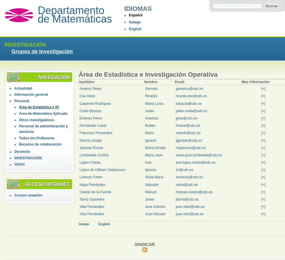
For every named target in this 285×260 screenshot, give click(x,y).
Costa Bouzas (90, 111)
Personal (21, 101)
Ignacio (150, 140)
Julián (149, 111)
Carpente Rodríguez (95, 104)
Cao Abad (87, 96)
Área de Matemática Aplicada (43, 114)
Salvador (152, 185)
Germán (151, 89)
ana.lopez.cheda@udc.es (195, 162)
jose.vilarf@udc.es (190, 207)
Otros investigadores (36, 120)
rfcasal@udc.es (188, 126)
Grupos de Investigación (42, 51)
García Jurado (91, 140)
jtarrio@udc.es (187, 199)
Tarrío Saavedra (92, 199)
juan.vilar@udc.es (190, 214)
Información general (31, 95)
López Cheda (90, 162)
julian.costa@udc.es (191, 111)
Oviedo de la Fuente (95, 192)
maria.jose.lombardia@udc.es (199, 155)
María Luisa (154, 104)
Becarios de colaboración (40, 144)
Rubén (150, 126)
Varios (19, 164)
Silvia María (154, 177)
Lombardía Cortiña (94, 155)
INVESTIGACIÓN (28, 158)
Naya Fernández (93, 185)
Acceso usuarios (28, 195)
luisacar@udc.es (189, 104)
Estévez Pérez (91, 118)
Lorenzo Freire (91, 177)
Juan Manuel (155, 214)
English (135, 29)
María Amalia (155, 148)
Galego (135, 22)
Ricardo (151, 96)
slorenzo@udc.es (189, 177)
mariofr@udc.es (188, 133)
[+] (263, 89)
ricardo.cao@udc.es (191, 96)
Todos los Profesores (37, 138)
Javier (149, 199)
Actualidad (23, 88)
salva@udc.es (187, 185)
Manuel (150, 192)
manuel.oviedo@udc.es (194, 192)
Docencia (22, 152)
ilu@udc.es (184, 170)
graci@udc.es (186, 118)
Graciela (151, 118)
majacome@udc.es (191, 148)
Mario (149, 133)
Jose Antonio (155, 207)
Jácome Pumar (91, 148)
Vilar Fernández (92, 207)
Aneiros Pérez (90, 89)
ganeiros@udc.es (189, 89)
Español (136, 15)
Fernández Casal (93, 126)
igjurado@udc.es (189, 140)
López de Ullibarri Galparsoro (102, 170)
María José (153, 155)
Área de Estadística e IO (39, 107)
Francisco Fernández (96, 133)
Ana (148, 162)
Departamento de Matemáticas (75, 14)
